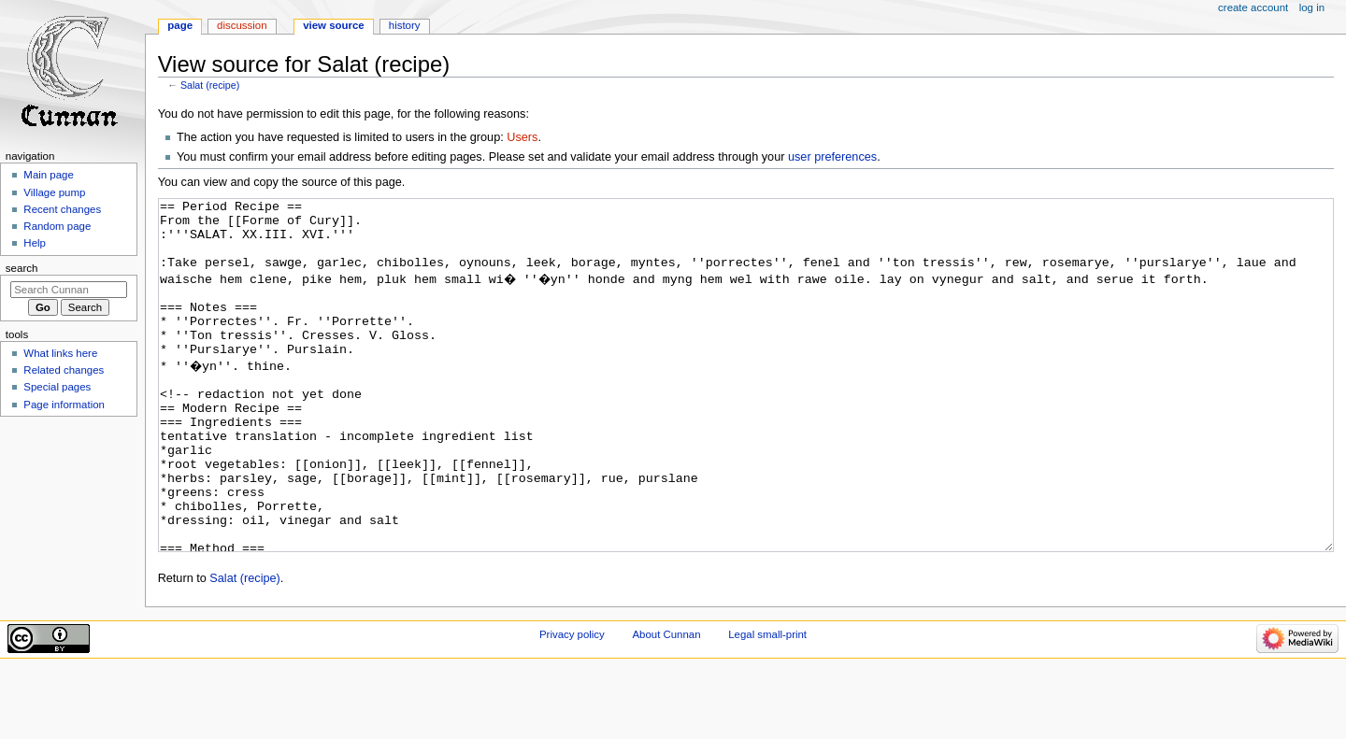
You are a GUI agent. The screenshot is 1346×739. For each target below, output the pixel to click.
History (405, 25)
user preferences (832, 156)
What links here (60, 353)
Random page (57, 226)
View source (334, 25)
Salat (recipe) (209, 85)
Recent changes (62, 209)
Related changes (63, 370)
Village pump (54, 192)
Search (22, 268)
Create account (1253, 7)
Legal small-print (767, 704)
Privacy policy (572, 704)
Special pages (57, 386)
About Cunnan (666, 704)
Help (34, 243)
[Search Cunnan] (68, 289)
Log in (1312, 7)
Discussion (241, 25)
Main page (48, 174)
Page (180, 25)
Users (522, 137)
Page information (64, 404)
